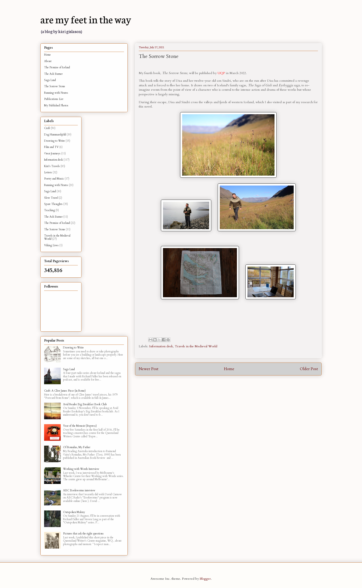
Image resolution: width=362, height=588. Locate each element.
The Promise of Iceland (57, 67)
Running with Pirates (56, 93)
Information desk (161, 346)
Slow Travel (51, 198)
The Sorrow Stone (54, 86)
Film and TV (51, 147)
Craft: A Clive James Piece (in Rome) (65, 391)
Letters (48, 172)
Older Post (309, 369)
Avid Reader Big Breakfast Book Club (85, 404)
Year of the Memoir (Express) (80, 426)
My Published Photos (56, 105)
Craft (47, 128)
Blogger (205, 578)
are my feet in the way (85, 19)
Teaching (49, 210)
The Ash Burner (53, 74)
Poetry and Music (54, 178)
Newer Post (148, 369)
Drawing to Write (54, 141)
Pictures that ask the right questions (83, 533)
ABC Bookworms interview (79, 490)
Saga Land (50, 80)
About (47, 61)
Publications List (53, 99)
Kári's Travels (52, 166)
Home (229, 369)
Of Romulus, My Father (76, 447)
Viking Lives (51, 245)
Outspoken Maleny (74, 512)
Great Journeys (52, 153)
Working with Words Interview (81, 469)
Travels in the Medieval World (196, 346)
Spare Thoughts (53, 204)
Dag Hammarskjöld (55, 134)
